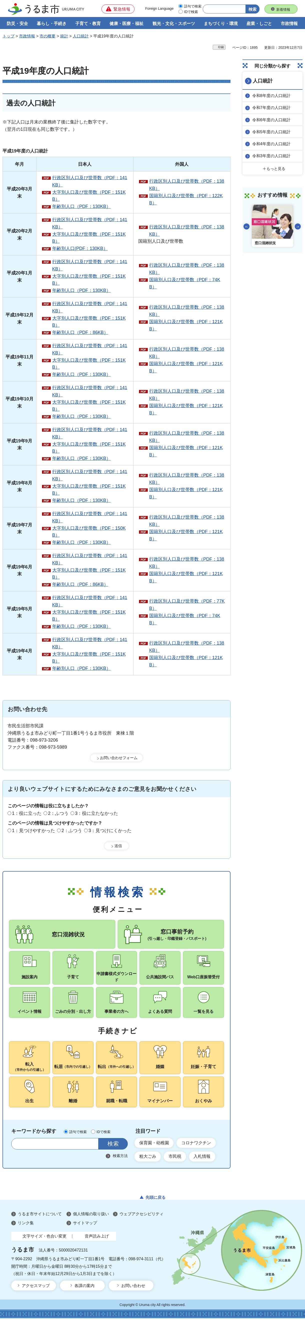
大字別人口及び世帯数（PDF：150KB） (89, 532)
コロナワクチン (200, 1156)
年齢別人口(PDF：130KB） (80, 249)
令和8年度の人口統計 (272, 96)
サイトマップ (85, 1238)
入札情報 (206, 1171)
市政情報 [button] (289, 24)
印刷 (221, 47)
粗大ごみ (149, 1171)
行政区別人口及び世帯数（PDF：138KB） (186, 185)
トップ (8, 36)
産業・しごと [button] (259, 24)
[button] (118, 8)
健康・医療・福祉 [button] (127, 24)
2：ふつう (58, 813)
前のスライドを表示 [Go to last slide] (247, 226)
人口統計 (81, 36)
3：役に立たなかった (96, 813)
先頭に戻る (156, 1212)
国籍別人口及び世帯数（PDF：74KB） (184, 284)
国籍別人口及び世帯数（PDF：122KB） (186, 200)
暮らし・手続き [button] (51, 24)
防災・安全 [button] (17, 24)
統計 (64, 36)
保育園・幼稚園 (155, 1156)
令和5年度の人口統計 (272, 132)
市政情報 (27, 36)
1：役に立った (27, 813)
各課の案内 (84, 1300)
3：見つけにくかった (110, 831)
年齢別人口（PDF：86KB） (80, 332)
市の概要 (48, 36)
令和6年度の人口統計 (272, 120)
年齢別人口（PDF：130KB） (81, 207)
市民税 (177, 1171)
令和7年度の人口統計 (272, 108)
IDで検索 (191, 12)
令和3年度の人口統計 (272, 156)
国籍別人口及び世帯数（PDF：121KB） (186, 326)
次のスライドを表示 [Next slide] (298, 226)
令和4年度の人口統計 (272, 144)
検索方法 (120, 1169)
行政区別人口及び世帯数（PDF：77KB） (187, 605)
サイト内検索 (18, 1157)
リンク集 (26, 1238)
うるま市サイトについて (40, 1229)
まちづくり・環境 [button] (221, 24)
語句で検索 (193, 6)
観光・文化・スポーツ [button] (173, 24)
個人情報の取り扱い (91, 1229)
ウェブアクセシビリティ (142, 1229)
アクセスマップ (36, 1300)
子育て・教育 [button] (88, 24)
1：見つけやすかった (33, 831)
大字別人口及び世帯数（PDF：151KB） (89, 196)
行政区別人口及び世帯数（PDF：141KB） (89, 182)
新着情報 (283, 9)
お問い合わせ (133, 1300)
